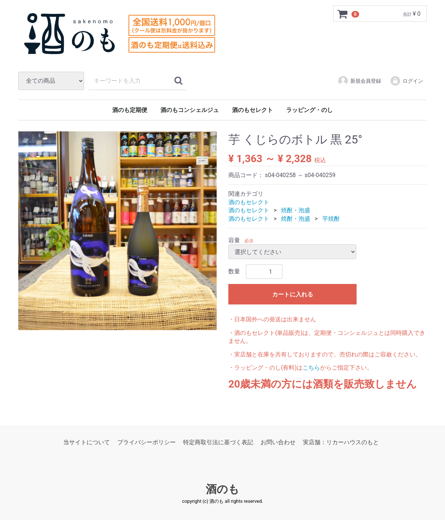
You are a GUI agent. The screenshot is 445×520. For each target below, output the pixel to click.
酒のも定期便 (129, 109)
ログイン (406, 80)
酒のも (222, 489)
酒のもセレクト (252, 109)
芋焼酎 (331, 218)
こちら (311, 367)
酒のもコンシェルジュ (189, 109)
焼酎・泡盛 (295, 210)
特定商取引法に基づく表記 (218, 442)
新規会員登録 (359, 80)
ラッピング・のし (309, 109)
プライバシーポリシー (146, 442)
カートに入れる (292, 294)
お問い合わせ (278, 442)
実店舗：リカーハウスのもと (341, 442)
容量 (234, 240)
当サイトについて (86, 442)
